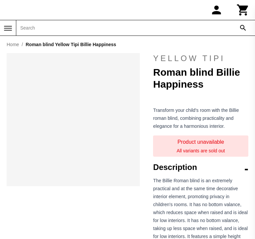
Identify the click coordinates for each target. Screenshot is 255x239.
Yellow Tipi (189, 58)
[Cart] (243, 10)
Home (13, 44)
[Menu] (8, 28)
